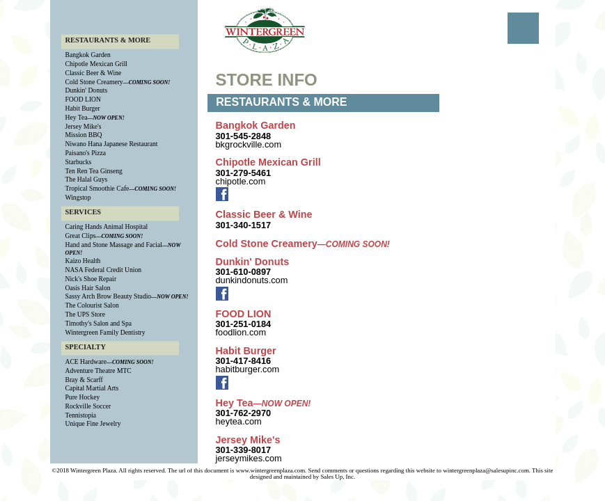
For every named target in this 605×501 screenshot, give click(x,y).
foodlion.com (241, 332)
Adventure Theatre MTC (98, 370)
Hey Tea (76, 117)
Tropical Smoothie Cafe (97, 188)
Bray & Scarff (84, 379)
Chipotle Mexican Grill (96, 64)
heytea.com (239, 421)
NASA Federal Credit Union (103, 269)
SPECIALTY (86, 347)
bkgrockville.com (249, 144)
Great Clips (80, 235)
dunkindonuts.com (252, 280)
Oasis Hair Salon (88, 288)
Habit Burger (82, 108)
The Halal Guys (86, 180)
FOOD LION (83, 100)
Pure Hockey (82, 397)
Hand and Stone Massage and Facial (113, 244)
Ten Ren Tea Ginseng (94, 171)
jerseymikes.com (249, 458)
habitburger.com (248, 369)
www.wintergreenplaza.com (270, 470)
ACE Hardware (86, 361)
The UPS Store (85, 314)
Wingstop (78, 197)
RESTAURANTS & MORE (108, 40)
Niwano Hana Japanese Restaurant (111, 144)
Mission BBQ (83, 135)
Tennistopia (81, 415)
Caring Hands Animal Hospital (106, 227)
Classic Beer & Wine (93, 73)
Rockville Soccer (88, 406)
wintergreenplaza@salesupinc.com (486, 470)
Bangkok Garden (88, 55)
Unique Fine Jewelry (93, 424)
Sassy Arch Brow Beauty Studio (108, 297)
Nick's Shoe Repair (91, 279)
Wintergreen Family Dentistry (105, 332)
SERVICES (83, 212)
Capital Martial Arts (92, 388)
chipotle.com (241, 181)
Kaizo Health (83, 261)
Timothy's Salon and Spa (98, 323)
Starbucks (78, 162)
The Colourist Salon (92, 306)
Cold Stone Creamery (94, 82)
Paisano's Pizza (85, 153)
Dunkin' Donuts (86, 91)
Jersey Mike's (83, 126)
